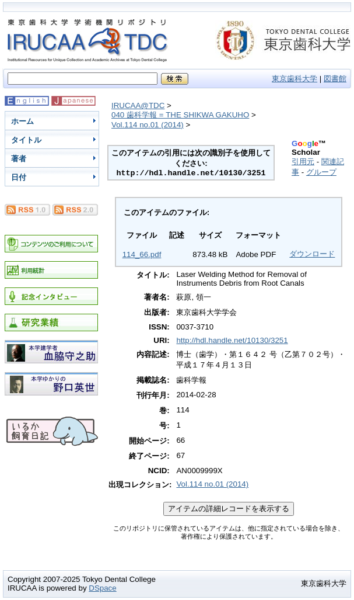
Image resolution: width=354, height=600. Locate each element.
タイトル (26, 140)
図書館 (335, 78)
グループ (321, 172)
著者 (18, 158)
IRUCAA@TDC (137, 105)
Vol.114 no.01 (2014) (147, 124)
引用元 (303, 161)
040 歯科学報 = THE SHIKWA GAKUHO (180, 114)
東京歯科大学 (294, 78)
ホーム (22, 121)
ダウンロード (312, 253)
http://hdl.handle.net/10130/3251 (232, 340)
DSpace (102, 588)
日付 (18, 177)
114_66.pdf (142, 254)
